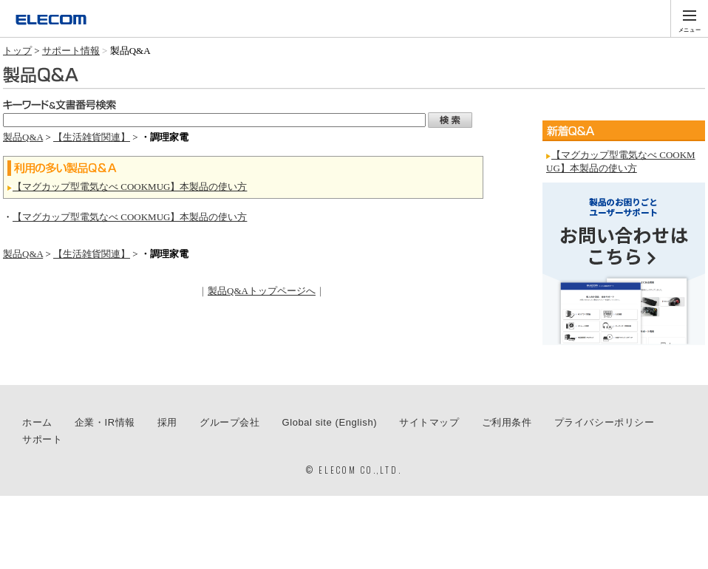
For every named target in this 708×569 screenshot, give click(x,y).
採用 (167, 422)
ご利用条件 (507, 422)
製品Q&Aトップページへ (262, 290)
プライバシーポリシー (604, 422)
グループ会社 (230, 422)
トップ (17, 50)
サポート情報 (71, 50)
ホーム (37, 422)
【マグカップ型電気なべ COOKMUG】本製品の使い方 (130, 186)
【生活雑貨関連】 (91, 137)
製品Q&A (23, 137)
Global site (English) (330, 422)
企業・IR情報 (105, 422)
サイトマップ (429, 422)
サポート (42, 439)
